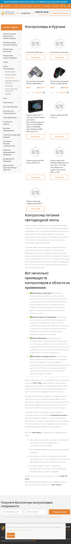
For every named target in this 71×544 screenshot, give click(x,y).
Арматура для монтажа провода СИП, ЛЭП (10, 167)
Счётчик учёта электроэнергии (9, 112)
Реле (5, 98)
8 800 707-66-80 (41, 12)
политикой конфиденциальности (52, 517)
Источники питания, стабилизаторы (9, 143)
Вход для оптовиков (60, 13)
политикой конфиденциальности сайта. (21, 530)
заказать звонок (43, 14)
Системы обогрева (10, 107)
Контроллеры (9, 78)
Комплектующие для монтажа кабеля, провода (9, 36)
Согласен (10, 535)
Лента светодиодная (8, 67)
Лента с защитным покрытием (11, 90)
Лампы (5, 62)
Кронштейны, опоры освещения (10, 56)
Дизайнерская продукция (8, 160)
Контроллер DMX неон (34, 52)
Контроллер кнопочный (59, 52)
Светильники (8, 102)
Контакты (37, 6)
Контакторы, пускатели (8, 50)
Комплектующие (10, 75)
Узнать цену (35, 57)
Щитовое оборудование (8, 129)
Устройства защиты (7, 123)
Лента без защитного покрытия (12, 82)
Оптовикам (56, 6)
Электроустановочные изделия (11, 136)
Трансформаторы (10, 117)
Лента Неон (9, 86)
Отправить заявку (59, 512)
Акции (16, 6)
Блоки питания (10, 72)
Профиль (8, 94)
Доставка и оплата (26, 6)
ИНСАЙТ (33, 541)
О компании (46, 6)
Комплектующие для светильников (10, 43)
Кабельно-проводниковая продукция (9, 152)
